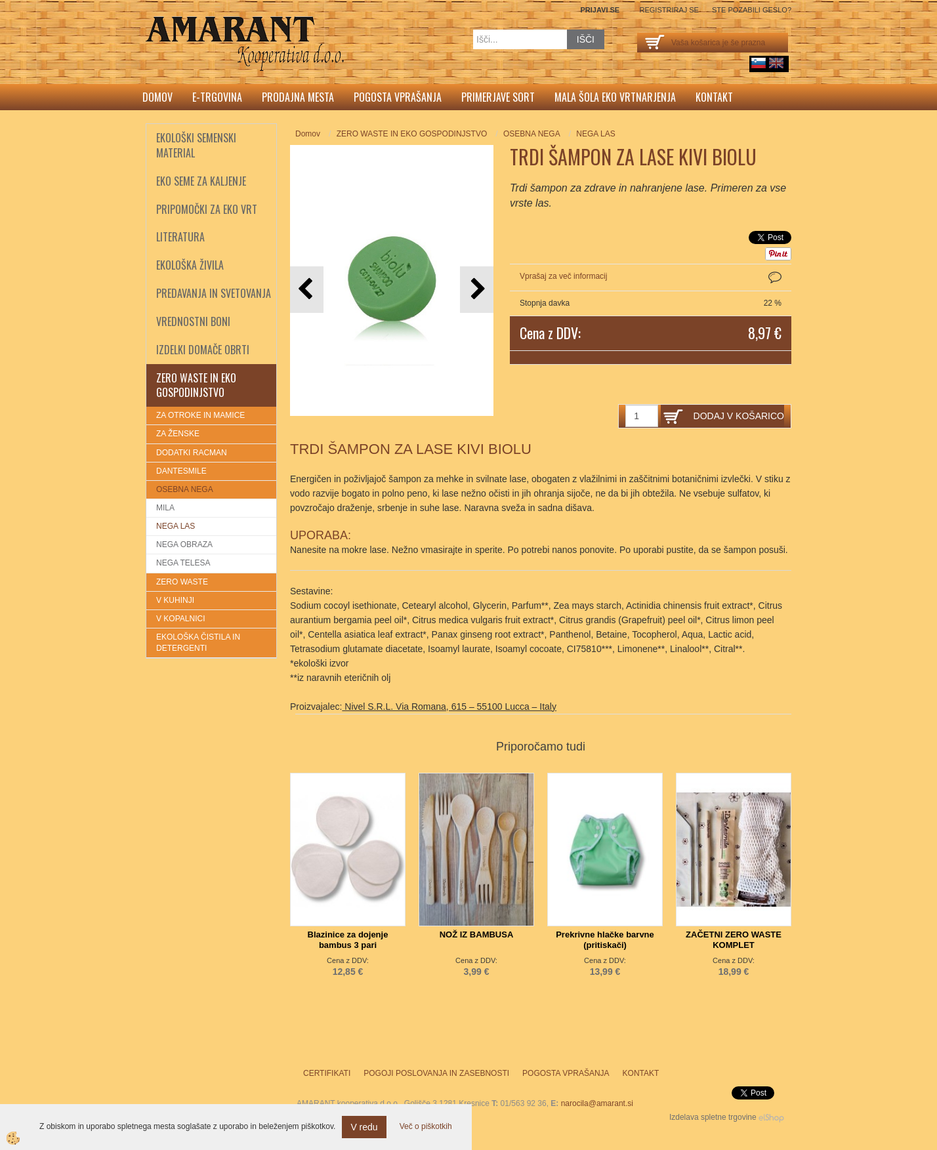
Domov (157, 97)
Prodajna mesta (298, 97)
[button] (476, 289)
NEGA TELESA (183, 562)
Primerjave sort (498, 97)
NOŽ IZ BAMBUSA (477, 934)
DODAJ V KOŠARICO (739, 416)
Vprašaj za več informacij (563, 276)
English (776, 63)
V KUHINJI (175, 600)
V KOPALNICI (180, 618)
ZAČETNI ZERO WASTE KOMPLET (733, 940)
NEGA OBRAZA (184, 544)
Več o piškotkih (426, 1126)
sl (758, 63)
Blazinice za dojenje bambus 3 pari (348, 940)
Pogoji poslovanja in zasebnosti (436, 1073)
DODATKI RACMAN (191, 452)
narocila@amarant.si (597, 1103)
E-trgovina (217, 97)
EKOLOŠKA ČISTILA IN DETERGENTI (198, 642)
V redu (363, 1127)
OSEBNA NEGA (184, 489)
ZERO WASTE (182, 581)
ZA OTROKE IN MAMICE (200, 415)
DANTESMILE (181, 471)
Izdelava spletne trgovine (713, 1117)
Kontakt (714, 97)
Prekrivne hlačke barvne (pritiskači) (605, 940)
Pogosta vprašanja (398, 97)
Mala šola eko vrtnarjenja (615, 97)
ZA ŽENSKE (177, 433)
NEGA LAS (175, 526)
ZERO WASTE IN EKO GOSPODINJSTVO (412, 133)
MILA (165, 507)
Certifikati (326, 1073)
